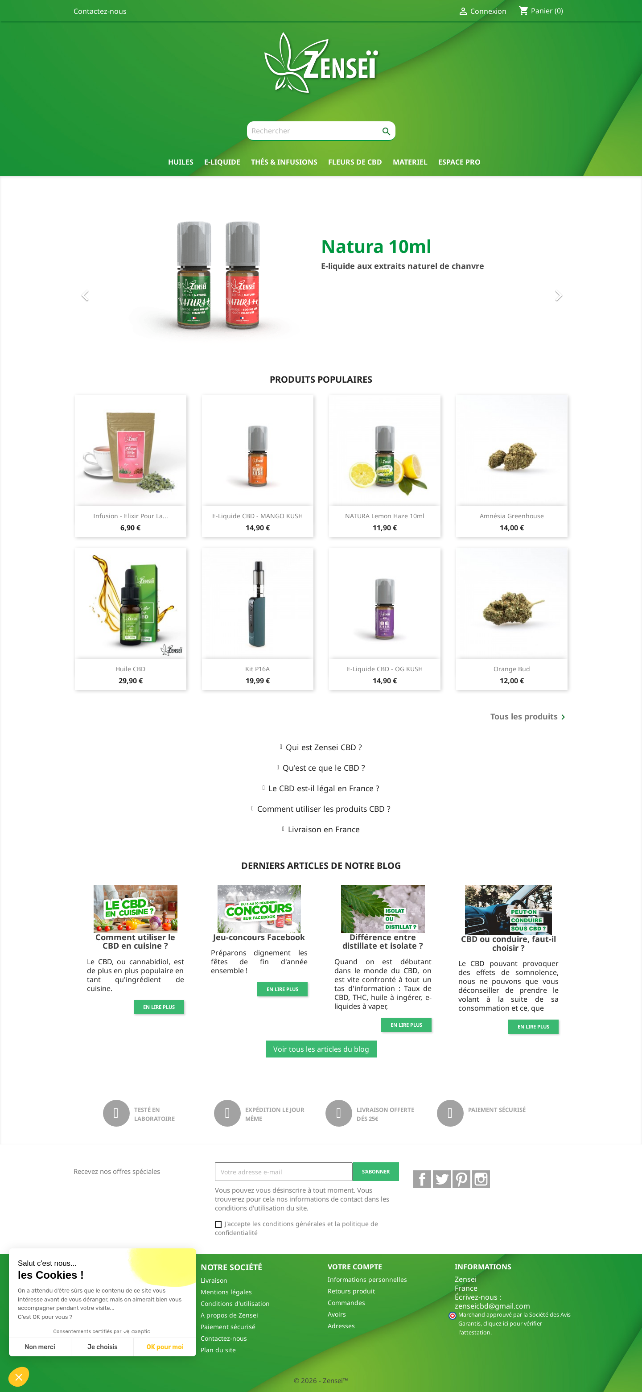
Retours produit (351, 1291)
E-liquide (222, 161)
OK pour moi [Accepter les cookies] (165, 1347)
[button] (111, 277)
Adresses (341, 1326)
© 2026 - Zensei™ (321, 1380)
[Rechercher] (321, 131)
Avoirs (337, 1314)
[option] (321, 277)
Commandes (346, 1302)
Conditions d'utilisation (235, 1303)
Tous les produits (529, 717)
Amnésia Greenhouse (512, 516)
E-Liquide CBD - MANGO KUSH (257, 516)
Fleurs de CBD (355, 161)
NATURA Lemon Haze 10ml (384, 516)
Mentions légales (226, 1292)
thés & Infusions (284, 161)
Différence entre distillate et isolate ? (382, 941)
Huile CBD (130, 669)
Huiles (180, 161)
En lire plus (159, 1007)
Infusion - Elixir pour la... (130, 516)
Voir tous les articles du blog (321, 1049)
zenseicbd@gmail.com (492, 1306)
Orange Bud (512, 669)
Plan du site (218, 1350)
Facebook (422, 1179)
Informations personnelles (367, 1279)
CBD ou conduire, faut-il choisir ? (508, 943)
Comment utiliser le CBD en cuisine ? (135, 941)
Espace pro (459, 161)
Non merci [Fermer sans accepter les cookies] (40, 1347)
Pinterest (461, 1179)
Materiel (410, 161)
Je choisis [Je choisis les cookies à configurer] (102, 1347)
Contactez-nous (100, 11)
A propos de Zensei (229, 1315)
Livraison (214, 1280)
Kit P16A (257, 669)
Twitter (442, 1179)
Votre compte (355, 1267)
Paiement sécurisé (228, 1326)
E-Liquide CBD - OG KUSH (385, 669)
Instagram (481, 1179)
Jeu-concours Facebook (259, 937)
